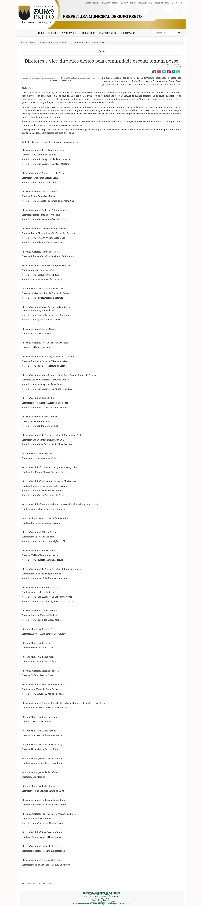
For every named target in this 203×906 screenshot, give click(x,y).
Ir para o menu (128, 3)
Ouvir (101, 51)
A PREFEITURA (70, 33)
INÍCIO (40, 33)
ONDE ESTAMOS (127, 33)
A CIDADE (53, 33)
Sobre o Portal (162, 3)
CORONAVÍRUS (88, 33)
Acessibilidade (92, 3)
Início (24, 42)
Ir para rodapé (145, 3)
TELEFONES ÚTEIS (108, 33)
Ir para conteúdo (110, 3)
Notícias (33, 42)
